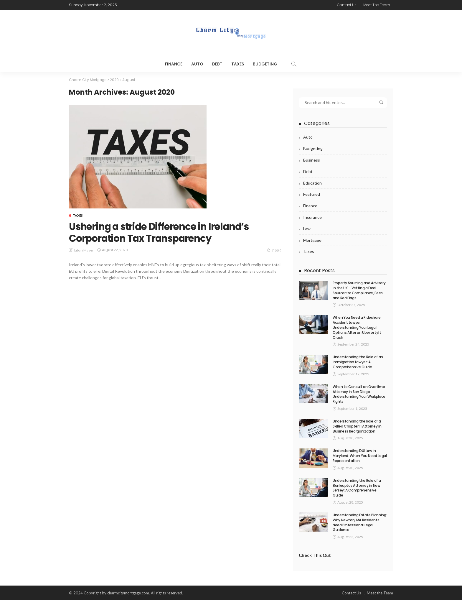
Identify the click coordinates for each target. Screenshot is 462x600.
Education (312, 182)
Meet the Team (376, 4)
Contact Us (347, 4)
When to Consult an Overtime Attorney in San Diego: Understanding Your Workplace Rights (359, 393)
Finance (173, 64)
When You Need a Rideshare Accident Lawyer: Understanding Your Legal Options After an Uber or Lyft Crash (357, 327)
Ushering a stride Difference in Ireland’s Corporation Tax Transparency (167, 232)
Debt (217, 64)
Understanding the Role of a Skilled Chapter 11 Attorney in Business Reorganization (357, 425)
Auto (197, 64)
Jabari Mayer (84, 250)
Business (311, 159)
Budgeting (265, 64)
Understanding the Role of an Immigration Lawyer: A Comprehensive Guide (358, 361)
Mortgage (312, 239)
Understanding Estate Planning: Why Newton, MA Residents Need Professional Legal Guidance (360, 522)
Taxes (237, 64)
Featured (311, 193)
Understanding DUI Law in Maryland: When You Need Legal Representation (360, 455)
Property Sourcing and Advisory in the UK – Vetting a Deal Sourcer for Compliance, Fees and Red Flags (359, 290)
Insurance (312, 216)
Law (307, 228)
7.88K (274, 250)
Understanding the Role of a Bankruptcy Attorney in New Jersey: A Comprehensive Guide (357, 487)
